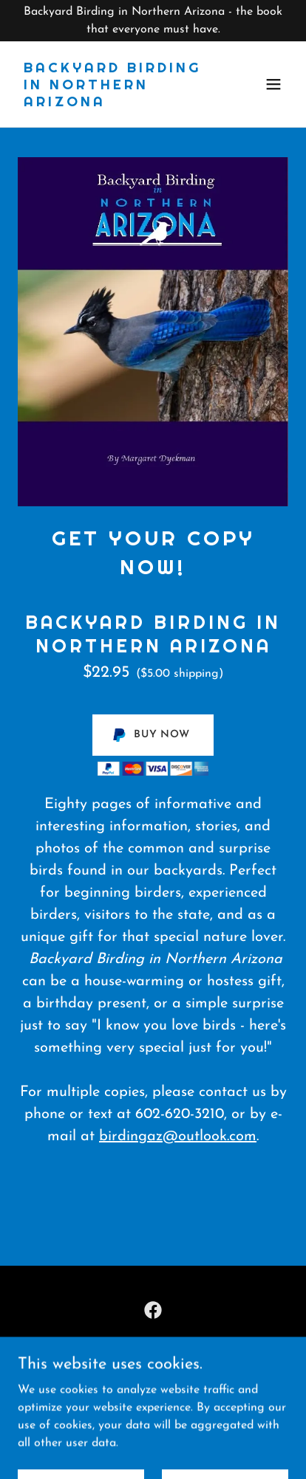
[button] (273, 84)
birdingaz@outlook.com (177, 1136)
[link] (112, 103)
